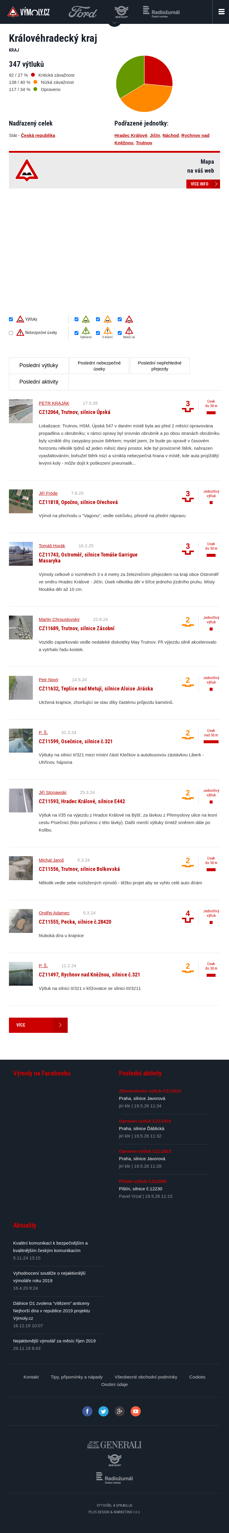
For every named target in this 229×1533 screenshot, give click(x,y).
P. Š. (43, 732)
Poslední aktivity (38, 382)
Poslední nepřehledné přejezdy (160, 365)
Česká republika (38, 135)
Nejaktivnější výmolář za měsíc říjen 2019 (54, 1340)
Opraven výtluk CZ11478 (145, 1121)
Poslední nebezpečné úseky (99, 365)
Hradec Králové (130, 135)
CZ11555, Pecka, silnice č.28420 (75, 922)
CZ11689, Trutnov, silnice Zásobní (76, 628)
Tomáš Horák (52, 545)
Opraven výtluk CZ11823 (145, 1151)
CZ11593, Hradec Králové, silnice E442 (82, 801)
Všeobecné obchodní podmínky (145, 1376)
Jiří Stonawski (52, 792)
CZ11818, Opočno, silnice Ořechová (78, 502)
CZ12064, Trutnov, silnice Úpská (74, 412)
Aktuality (24, 1225)
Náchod (171, 135)
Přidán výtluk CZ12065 (143, 1181)
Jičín (155, 135)
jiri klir (124, 1105)
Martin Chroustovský (59, 619)
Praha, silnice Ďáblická (141, 1128)
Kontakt (31, 1376)
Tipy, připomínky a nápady (77, 1376)
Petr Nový (48, 679)
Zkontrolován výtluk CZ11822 (150, 1090)
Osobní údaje (114, 1384)
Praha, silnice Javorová (142, 1098)
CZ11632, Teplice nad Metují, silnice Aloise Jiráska (96, 688)
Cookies (197, 1376)
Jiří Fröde (48, 493)
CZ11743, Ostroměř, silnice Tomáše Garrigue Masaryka (88, 557)
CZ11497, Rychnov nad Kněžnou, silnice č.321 (89, 974)
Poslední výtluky (38, 365)
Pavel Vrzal (130, 1196)
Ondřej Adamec (54, 912)
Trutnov (144, 142)
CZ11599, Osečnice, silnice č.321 (76, 741)
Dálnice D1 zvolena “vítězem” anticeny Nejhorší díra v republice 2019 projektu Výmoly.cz (51, 1311)
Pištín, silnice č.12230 (140, 1188)
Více (42, 1025)
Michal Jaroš (51, 860)
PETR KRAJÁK (54, 403)
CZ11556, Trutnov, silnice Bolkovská (79, 869)
